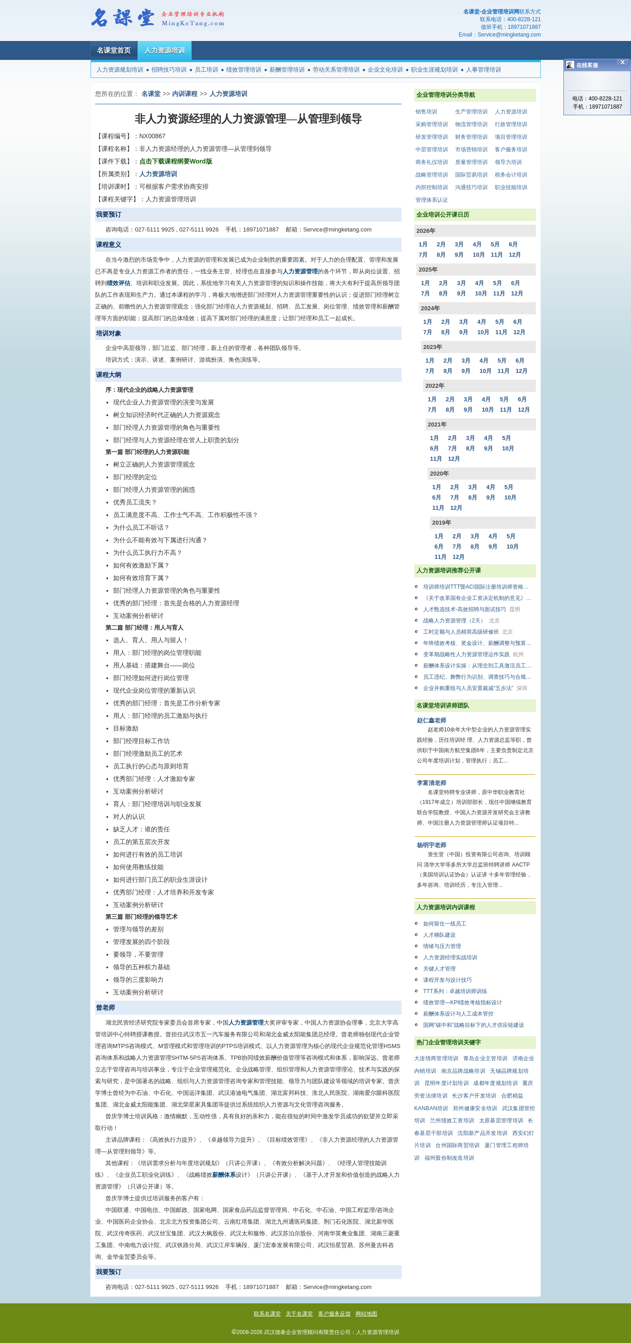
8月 (441, 254)
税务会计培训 (511, 175)
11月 (497, 254)
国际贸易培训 (471, 175)
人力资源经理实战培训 (450, 957)
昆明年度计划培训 (447, 1083)
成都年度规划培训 (495, 1083)
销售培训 (426, 112)
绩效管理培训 (243, 69)
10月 (479, 254)
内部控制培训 (432, 187)
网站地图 (366, 1314)
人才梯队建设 (439, 935)
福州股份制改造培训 (450, 1158)
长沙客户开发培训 (474, 1096)
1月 (423, 244)
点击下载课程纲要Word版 (175, 161)
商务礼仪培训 (432, 162)
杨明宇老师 (431, 845)
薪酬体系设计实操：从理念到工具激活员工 (479, 665)
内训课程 (184, 93)
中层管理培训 (432, 149)
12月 (515, 254)
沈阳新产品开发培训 (482, 1133)
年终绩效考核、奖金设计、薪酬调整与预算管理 (479, 643)
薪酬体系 (224, 1174)
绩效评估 (118, 283)
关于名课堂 (299, 1314)
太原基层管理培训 (501, 1120)
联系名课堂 (267, 1314)
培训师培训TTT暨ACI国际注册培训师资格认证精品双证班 (479, 587)
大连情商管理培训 (436, 1058)
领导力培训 (508, 162)
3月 (459, 244)
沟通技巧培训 (471, 187)
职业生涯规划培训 (434, 69)
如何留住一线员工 (444, 924)
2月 (441, 244)
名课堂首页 (114, 50)
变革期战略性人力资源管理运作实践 (473, 654)
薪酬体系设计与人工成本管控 (458, 1014)
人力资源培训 (164, 50)
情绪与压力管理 (442, 946)
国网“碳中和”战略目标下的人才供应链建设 (473, 1025)
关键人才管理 (439, 969)
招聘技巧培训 (169, 69)
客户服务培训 (511, 149)
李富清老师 (431, 783)
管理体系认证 (432, 200)
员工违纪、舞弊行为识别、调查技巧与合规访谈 (479, 677)
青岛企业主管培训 (485, 1058)
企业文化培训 (385, 69)
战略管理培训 (432, 175)
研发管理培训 (432, 137)
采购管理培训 (432, 124)
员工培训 (206, 69)
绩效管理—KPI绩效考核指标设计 (462, 1002)
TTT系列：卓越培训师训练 (455, 991)
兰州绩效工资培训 (452, 1120)
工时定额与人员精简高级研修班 (468, 632)
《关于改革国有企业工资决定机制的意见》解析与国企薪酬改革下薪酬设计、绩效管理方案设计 (479, 598)
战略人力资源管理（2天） (461, 620)
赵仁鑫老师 (431, 720)
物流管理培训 (471, 124)
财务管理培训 (471, 137)
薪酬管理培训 (287, 69)
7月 (423, 254)
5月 (495, 244)
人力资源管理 (300, 271)
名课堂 (151, 93)
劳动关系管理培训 (336, 69)
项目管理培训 (511, 137)
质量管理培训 (471, 162)
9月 (459, 254)
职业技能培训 (511, 187)
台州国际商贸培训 (457, 1145)
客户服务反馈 (334, 1314)
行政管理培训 (511, 124)
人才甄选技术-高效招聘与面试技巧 (471, 609)
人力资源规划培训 (119, 69)
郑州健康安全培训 (475, 1108)
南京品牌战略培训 (463, 1071)
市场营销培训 (471, 149)
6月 (513, 244)
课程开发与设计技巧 (447, 980)
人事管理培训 (483, 69)
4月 (477, 244)
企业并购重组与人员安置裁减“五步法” (475, 688)
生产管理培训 (471, 112)
